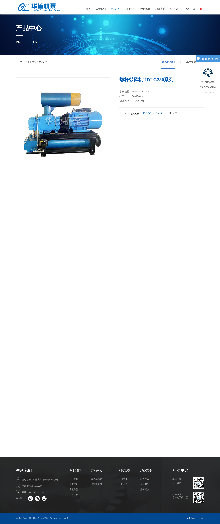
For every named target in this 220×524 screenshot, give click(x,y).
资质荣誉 (73, 489)
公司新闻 (122, 479)
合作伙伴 (145, 8)
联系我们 (175, 8)
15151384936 (152, 113)
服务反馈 (144, 489)
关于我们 (101, 8)
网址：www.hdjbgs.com (33, 492)
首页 (88, 8)
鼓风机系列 (168, 65)
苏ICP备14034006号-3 (60, 518)
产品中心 (116, 8)
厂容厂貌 (73, 495)
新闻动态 (130, 8)
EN (194, 9)
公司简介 (73, 479)
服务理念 (144, 479)
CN (187, 9)
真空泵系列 (192, 62)
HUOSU (200, 518)
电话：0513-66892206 (32, 486)
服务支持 (160, 8)
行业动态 (122, 484)
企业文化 (73, 484)
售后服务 (144, 484)
